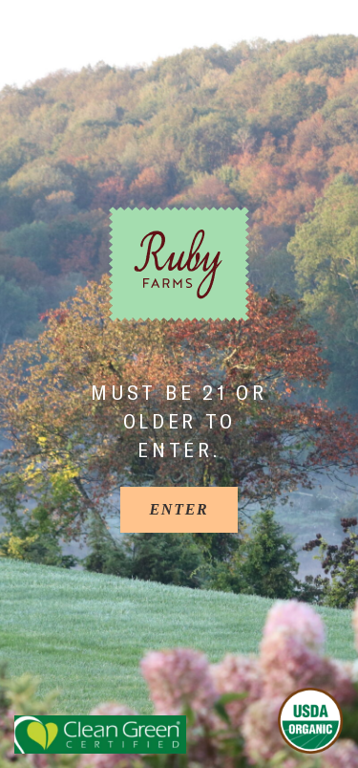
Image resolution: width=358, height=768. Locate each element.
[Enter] (178, 510)
